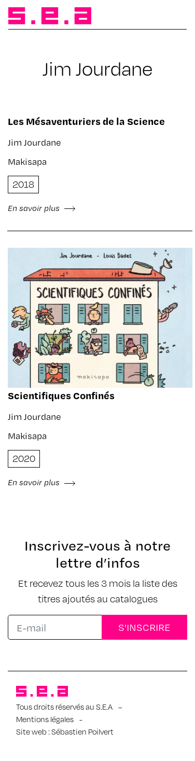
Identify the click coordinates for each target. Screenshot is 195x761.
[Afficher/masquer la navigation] (170, 16)
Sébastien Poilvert (82, 731)
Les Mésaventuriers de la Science (86, 121)
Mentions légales (45, 719)
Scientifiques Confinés (61, 395)
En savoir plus (42, 208)
